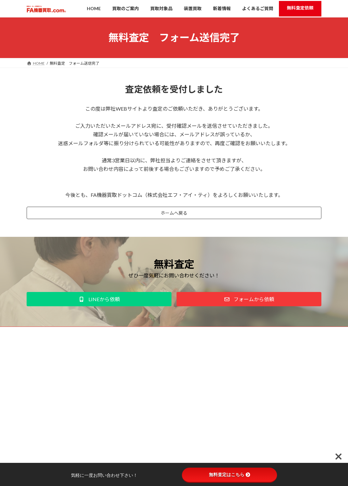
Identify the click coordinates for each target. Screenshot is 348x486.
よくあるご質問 (145, 427)
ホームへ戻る (174, 214)
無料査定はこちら (229, 474)
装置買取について (147, 416)
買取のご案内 (143, 361)
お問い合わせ (122, 334)
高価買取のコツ (149, 383)
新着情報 (143, 394)
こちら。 (81, 430)
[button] (99, 301)
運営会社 (40, 334)
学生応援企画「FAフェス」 (155, 405)
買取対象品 (145, 372)
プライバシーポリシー (79, 334)
